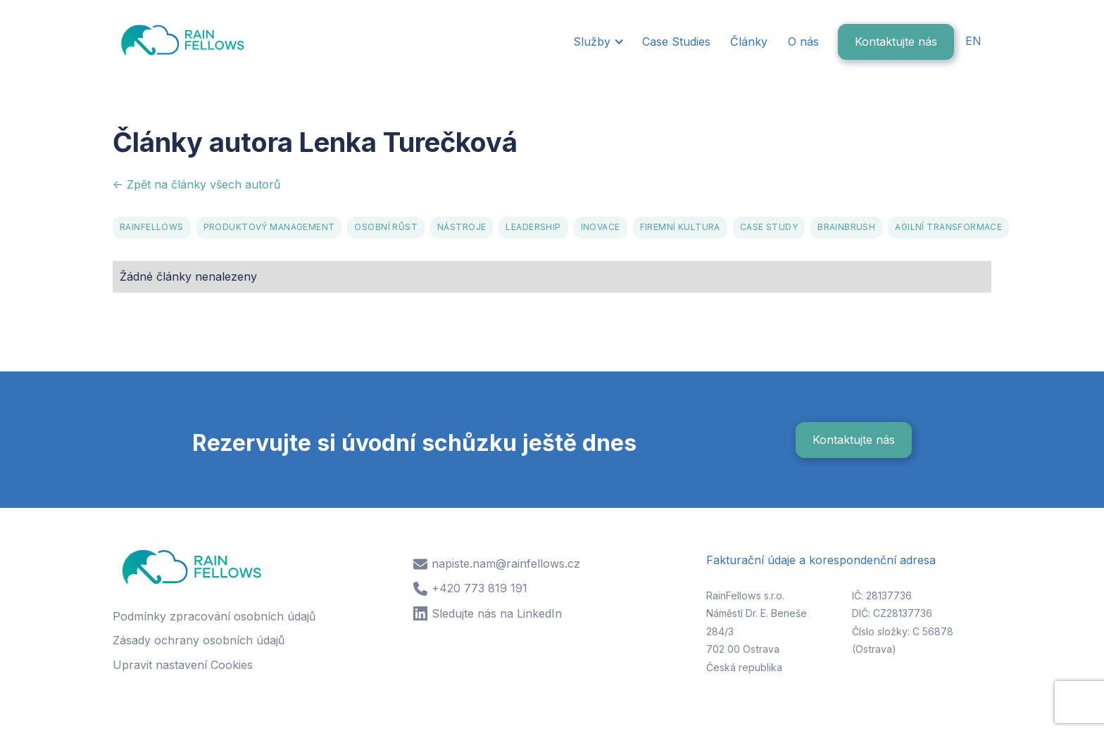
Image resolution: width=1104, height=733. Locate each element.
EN (973, 41)
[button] (597, 41)
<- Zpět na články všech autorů (196, 184)
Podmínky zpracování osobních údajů (214, 616)
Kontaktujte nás (896, 41)
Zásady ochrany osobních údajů (198, 640)
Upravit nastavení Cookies (183, 665)
